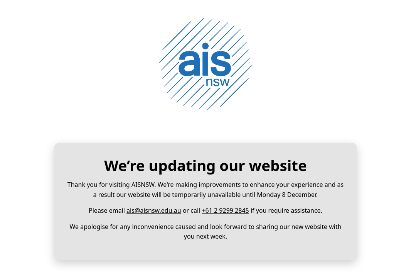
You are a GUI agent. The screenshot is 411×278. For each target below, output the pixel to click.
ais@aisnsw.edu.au (153, 210)
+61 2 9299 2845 (225, 210)
